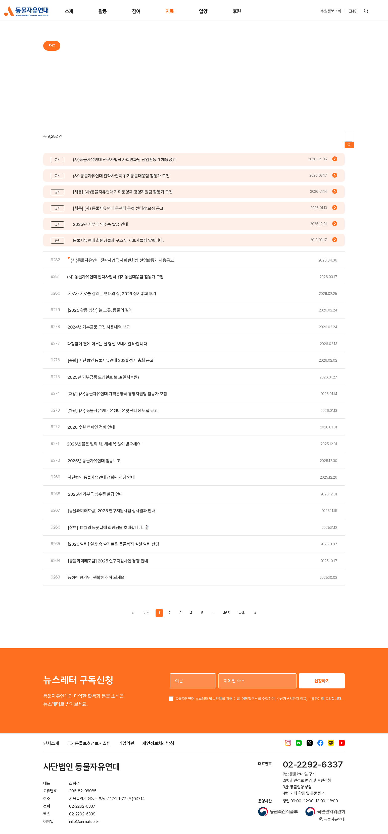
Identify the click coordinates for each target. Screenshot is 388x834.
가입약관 (126, 738)
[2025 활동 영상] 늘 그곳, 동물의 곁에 (100, 305)
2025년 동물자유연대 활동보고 (94, 455)
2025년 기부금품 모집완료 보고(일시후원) (103, 372)
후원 (237, 11)
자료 (170, 11)
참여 (136, 11)
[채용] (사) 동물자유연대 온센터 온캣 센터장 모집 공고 (118, 203)
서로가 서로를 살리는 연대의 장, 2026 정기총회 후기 (112, 288)
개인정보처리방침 (158, 738)
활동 (103, 11)
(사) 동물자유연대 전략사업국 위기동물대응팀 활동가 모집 (121, 170)
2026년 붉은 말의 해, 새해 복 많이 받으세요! (104, 439)
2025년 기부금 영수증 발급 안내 (100, 219)
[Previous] (241, 608)
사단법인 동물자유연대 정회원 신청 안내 (101, 472)
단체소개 (51, 738)
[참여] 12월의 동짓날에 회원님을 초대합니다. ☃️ (108, 522)
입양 (203, 11)
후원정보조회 (331, 11)
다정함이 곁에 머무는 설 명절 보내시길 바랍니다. (107, 338)
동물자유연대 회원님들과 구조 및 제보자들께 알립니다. (118, 235)
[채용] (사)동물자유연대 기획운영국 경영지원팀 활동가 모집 (123, 187)
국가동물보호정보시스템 (89, 738)
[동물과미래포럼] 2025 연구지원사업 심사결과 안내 (111, 505)
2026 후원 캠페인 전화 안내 (91, 422)
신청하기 (321, 675)
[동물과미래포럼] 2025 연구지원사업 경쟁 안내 (108, 555)
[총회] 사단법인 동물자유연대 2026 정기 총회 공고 (110, 355)
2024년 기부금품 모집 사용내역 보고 (99, 322)
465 (226, 608)
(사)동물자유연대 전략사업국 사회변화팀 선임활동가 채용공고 (124, 154)
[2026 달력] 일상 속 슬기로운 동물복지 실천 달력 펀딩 (113, 539)
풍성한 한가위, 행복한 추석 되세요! (96, 572)
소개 (69, 11)
